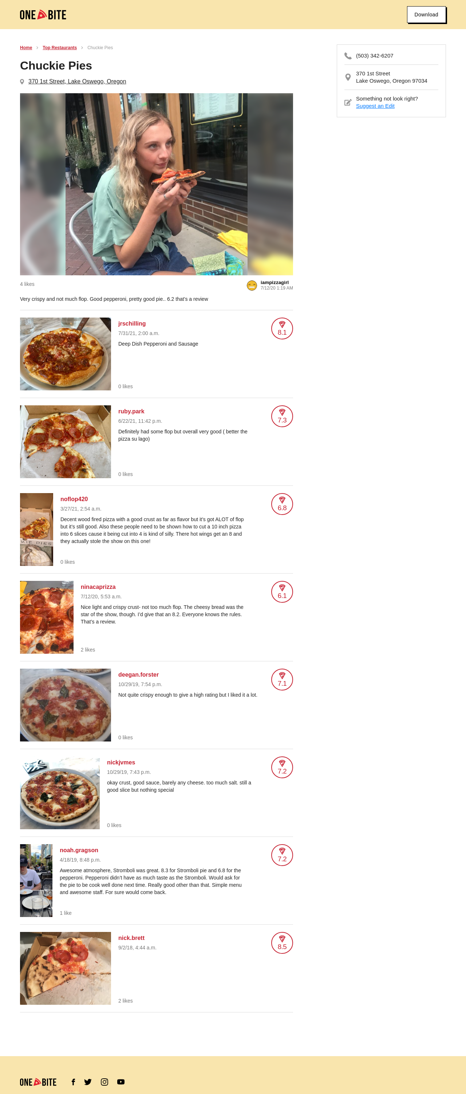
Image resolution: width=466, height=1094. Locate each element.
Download (426, 14)
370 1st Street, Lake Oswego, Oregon (77, 81)
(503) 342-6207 (375, 55)
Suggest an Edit (375, 106)
